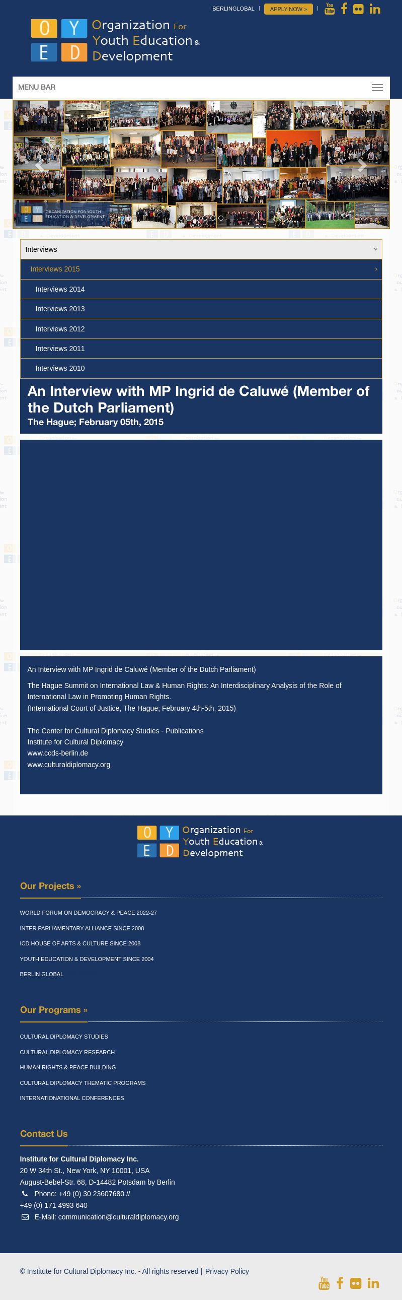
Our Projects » (50, 886)
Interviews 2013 (60, 309)
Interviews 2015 (55, 269)
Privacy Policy (227, 1271)
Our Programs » (54, 1010)
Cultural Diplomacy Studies (64, 1037)
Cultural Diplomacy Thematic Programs (83, 1083)
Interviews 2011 (60, 349)
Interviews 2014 (60, 289)
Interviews (41, 249)
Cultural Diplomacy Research (67, 1052)
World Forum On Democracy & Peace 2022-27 (88, 913)
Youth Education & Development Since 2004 (87, 959)
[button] (41, 164)
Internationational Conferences (72, 1098)
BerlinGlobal (233, 9)
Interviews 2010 (60, 368)
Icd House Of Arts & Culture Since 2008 (80, 943)
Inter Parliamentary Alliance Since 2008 (82, 928)
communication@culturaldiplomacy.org (118, 1217)
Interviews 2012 (60, 329)
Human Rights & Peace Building (68, 1067)
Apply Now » (288, 9)
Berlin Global (42, 974)
